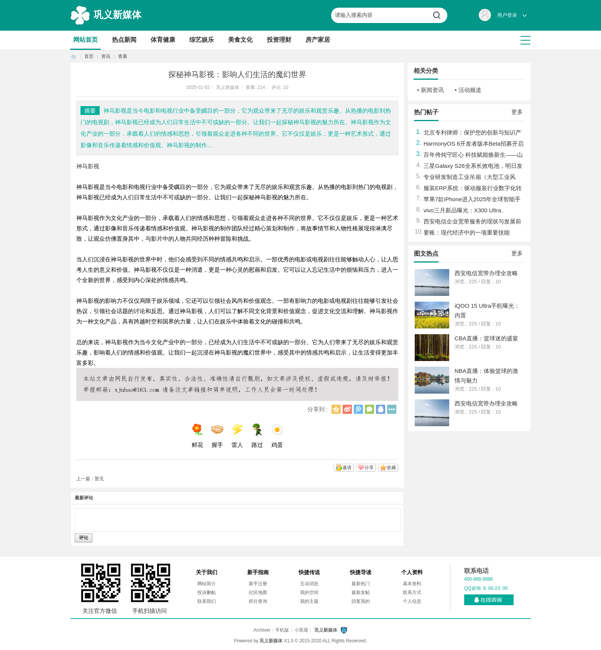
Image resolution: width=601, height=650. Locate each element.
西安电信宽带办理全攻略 (486, 273)
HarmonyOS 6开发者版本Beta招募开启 (474, 143)
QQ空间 (336, 409)
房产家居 (317, 39)
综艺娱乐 (201, 39)
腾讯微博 (358, 409)
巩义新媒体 (117, 14)
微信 (369, 409)
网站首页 (85, 39)
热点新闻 (124, 39)
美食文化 (240, 39)
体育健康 (163, 39)
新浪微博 (347, 409)
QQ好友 (380, 409)
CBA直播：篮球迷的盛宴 (486, 338)
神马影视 (87, 166)
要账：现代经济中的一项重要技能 (467, 232)
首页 (74, 56)
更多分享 (391, 409)
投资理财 (279, 39)
